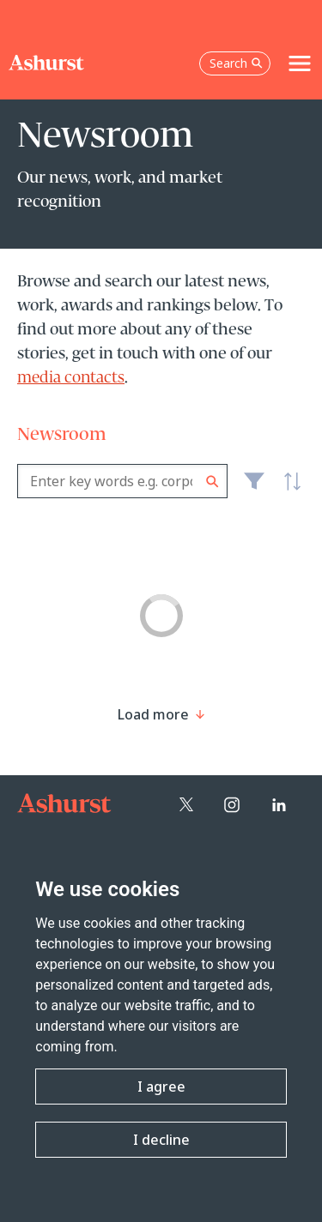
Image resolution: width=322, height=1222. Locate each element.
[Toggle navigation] (299, 63)
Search (212, 481)
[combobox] (122, 481)
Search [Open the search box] (236, 63)
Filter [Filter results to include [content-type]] (254, 488)
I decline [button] (161, 1139)
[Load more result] (153, 714)
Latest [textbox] (287, 491)
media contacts (71, 378)
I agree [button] (161, 1086)
